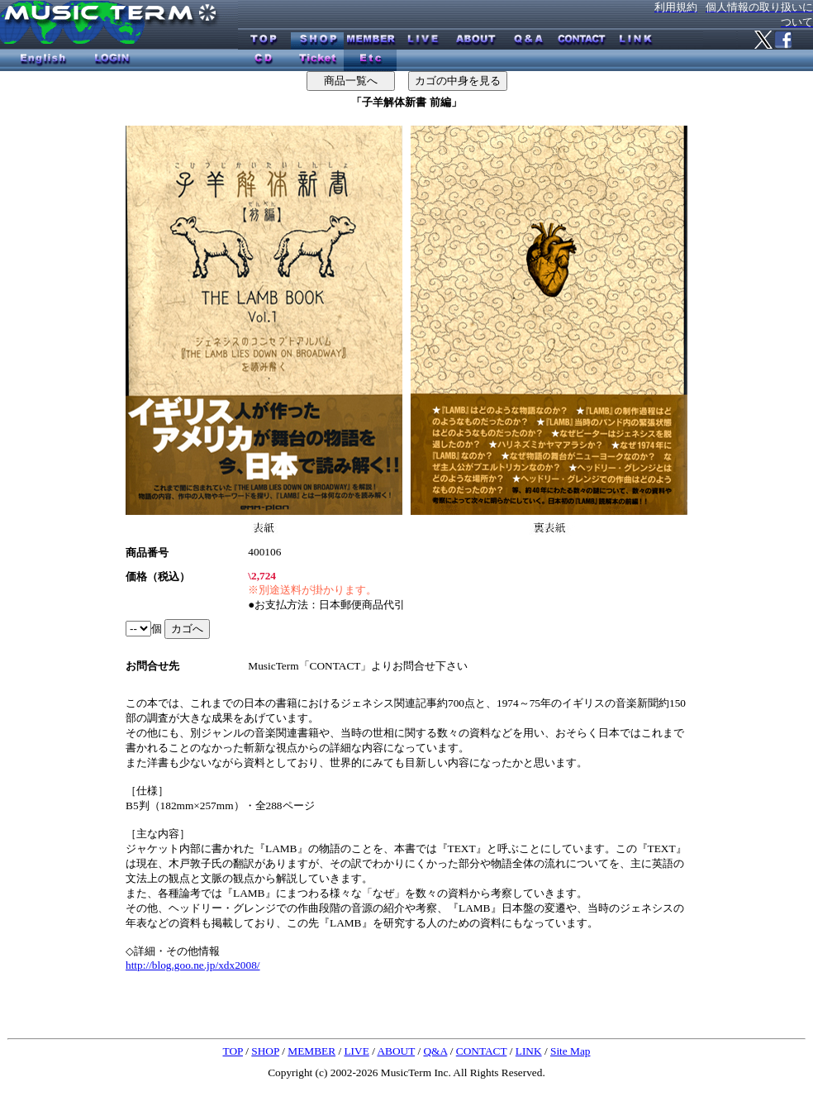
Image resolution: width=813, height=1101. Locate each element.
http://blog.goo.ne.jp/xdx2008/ (193, 965)
